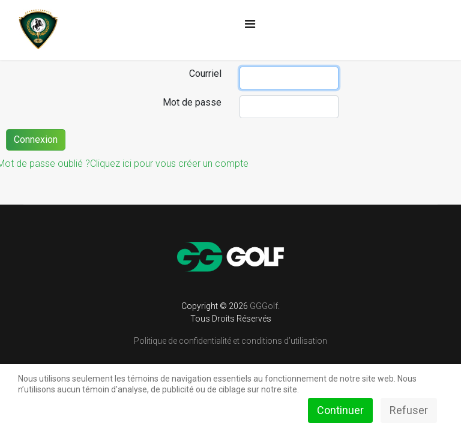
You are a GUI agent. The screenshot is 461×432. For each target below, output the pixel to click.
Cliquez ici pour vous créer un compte (169, 163)
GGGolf (264, 306)
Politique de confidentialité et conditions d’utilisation (230, 341)
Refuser (409, 410)
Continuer (340, 410)
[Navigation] (250, 24)
